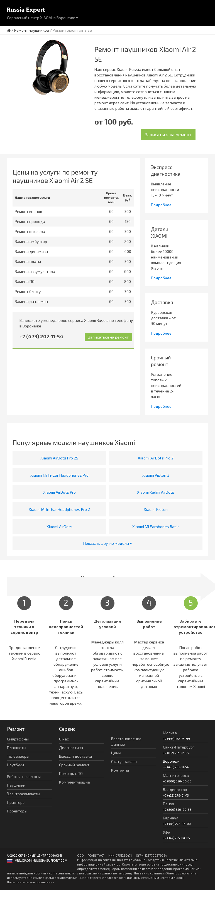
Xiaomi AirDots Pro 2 (156, 458)
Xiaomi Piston (156, 509)
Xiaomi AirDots (59, 526)
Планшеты (16, 747)
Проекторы (17, 811)
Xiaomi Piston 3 (155, 475)
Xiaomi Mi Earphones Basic (155, 526)
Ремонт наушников (31, 30)
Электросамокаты (23, 793)
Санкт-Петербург (178, 747)
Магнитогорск (176, 775)
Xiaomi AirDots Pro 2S (59, 458)
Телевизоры (18, 756)
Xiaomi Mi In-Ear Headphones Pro (59, 475)
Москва (170, 732)
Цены (116, 752)
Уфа (166, 832)
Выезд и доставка (75, 756)
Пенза (168, 803)
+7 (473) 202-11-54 (41, 336)
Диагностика (71, 747)
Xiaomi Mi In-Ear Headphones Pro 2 (59, 509)
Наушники (16, 785)
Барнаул (170, 818)
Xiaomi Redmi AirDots (155, 492)
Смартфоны (18, 739)
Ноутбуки (15, 764)
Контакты (120, 770)
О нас (64, 739)
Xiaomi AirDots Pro (59, 492)
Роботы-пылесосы (24, 776)
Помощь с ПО (71, 773)
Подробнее (161, 204)
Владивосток (175, 789)
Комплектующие (74, 782)
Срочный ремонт (74, 764)
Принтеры (16, 802)
